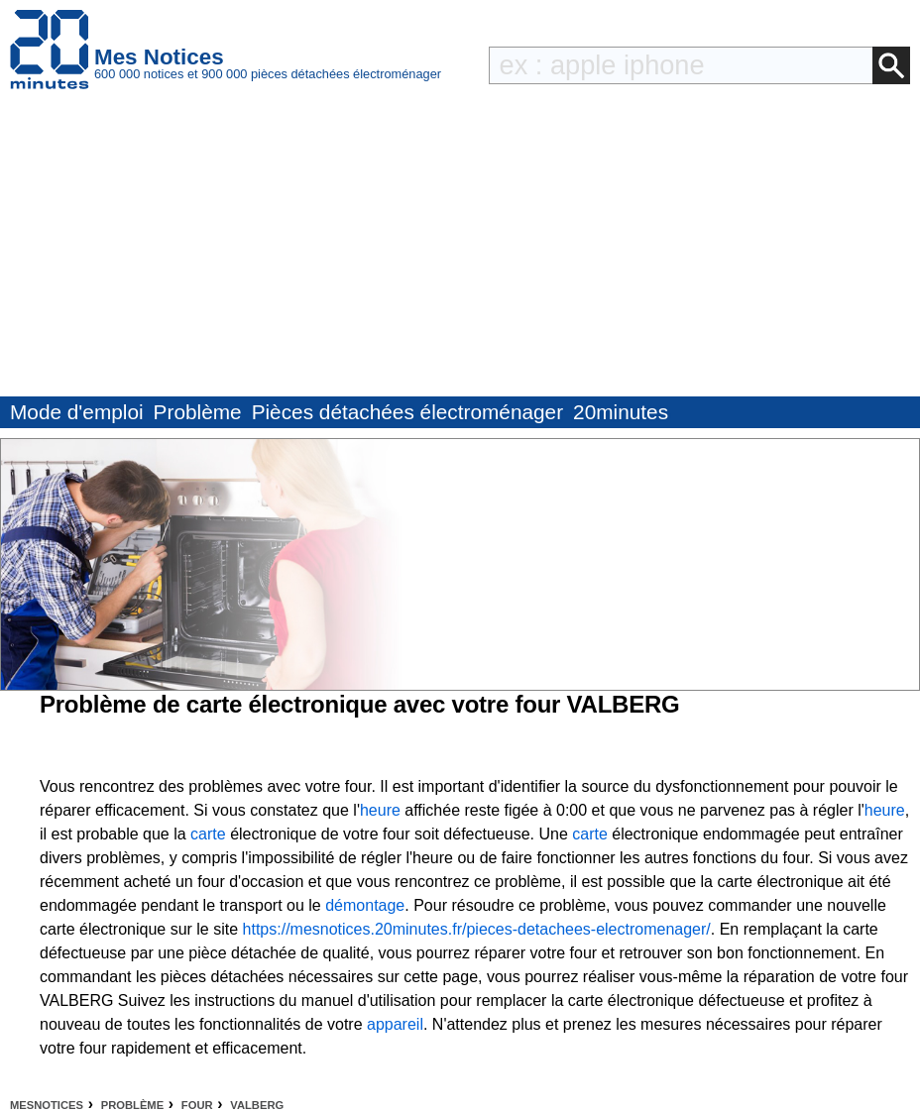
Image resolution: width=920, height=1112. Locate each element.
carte (208, 834)
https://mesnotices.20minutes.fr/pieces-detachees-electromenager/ (477, 929)
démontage (364, 905)
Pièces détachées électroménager (407, 411)
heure (380, 810)
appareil (395, 1024)
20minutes (620, 411)
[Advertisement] (460, 248)
